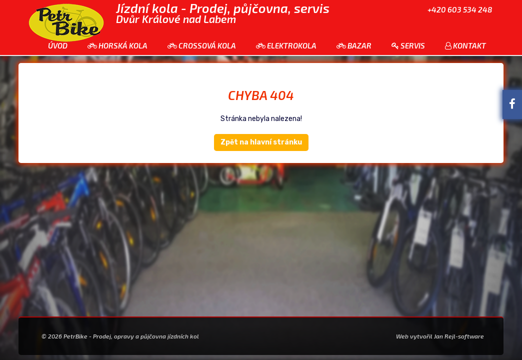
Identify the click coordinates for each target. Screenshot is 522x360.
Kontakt (465, 45)
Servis (408, 45)
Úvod (58, 45)
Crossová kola (202, 45)
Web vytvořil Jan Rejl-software (440, 336)
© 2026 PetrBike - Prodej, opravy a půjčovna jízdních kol (120, 336)
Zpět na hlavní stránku (261, 142)
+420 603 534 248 (460, 9)
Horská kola (118, 45)
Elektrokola (286, 45)
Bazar (354, 45)
